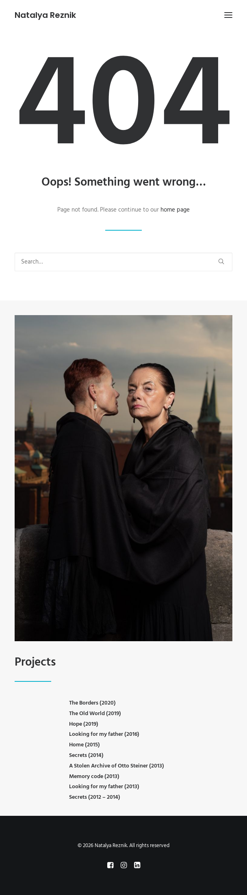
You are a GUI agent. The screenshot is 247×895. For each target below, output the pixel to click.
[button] (228, 15)
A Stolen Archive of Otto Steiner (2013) (116, 766)
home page (175, 210)
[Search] (123, 262)
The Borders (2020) (92, 703)
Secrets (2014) (86, 755)
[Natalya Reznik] (45, 15)
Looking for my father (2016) (104, 734)
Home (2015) (84, 745)
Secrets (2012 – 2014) (94, 797)
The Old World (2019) (95, 713)
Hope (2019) (83, 724)
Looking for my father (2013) (104, 786)
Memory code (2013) (94, 776)
